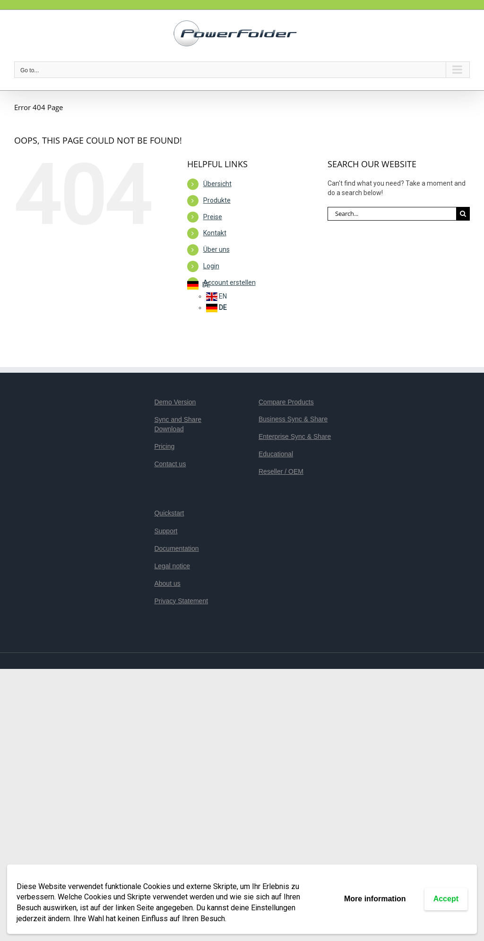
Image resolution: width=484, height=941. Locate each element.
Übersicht (217, 184)
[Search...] (392, 214)
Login (211, 266)
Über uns (216, 249)
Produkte (217, 200)
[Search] (463, 214)
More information (375, 899)
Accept (445, 899)
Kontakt (214, 233)
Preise (212, 217)
